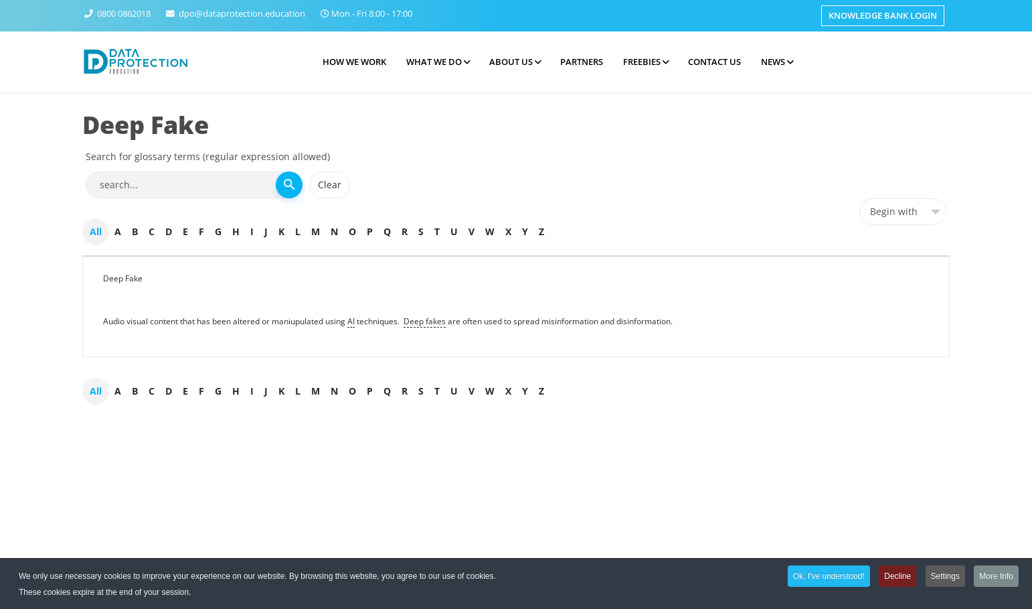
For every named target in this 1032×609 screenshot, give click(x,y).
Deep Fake (123, 278)
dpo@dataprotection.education (242, 13)
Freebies (642, 62)
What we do (434, 62)
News (773, 62)
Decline (897, 577)
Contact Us (714, 62)
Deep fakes (425, 321)
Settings (945, 577)
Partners (581, 62)
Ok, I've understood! (829, 577)
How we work (354, 62)
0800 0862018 (124, 13)
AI (351, 321)
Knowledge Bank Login (883, 15)
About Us (511, 62)
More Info (996, 577)
